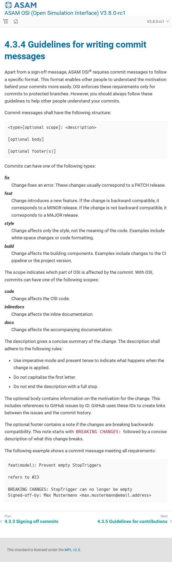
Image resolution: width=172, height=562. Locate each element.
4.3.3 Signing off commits (31, 521)
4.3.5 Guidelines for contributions (132, 521)
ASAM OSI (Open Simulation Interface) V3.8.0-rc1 (65, 13)
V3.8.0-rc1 (155, 21)
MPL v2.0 (72, 550)
